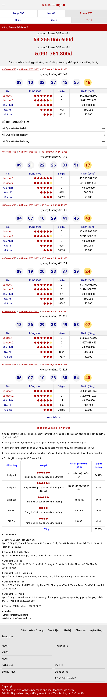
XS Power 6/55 (9, 69)
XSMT (5, 658)
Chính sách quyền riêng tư (90, 630)
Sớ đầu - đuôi (9, 671)
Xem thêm (53, 417)
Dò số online (61, 671)
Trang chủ (7, 636)
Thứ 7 (89, 20)
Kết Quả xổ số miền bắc (14, 128)
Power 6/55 (86, 13)
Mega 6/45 (18, 13)
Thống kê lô (61, 646)
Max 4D (51, 13)
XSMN (5, 652)
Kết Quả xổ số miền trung (15, 141)
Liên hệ (67, 630)
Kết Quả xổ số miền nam (15, 134)
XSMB (5, 646)
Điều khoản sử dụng (32, 630)
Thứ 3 (18, 20)
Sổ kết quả (7, 665)
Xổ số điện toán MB (65, 678)
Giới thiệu (53, 630)
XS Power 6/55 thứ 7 (29, 69)
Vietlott (59, 665)
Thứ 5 (53, 20)
